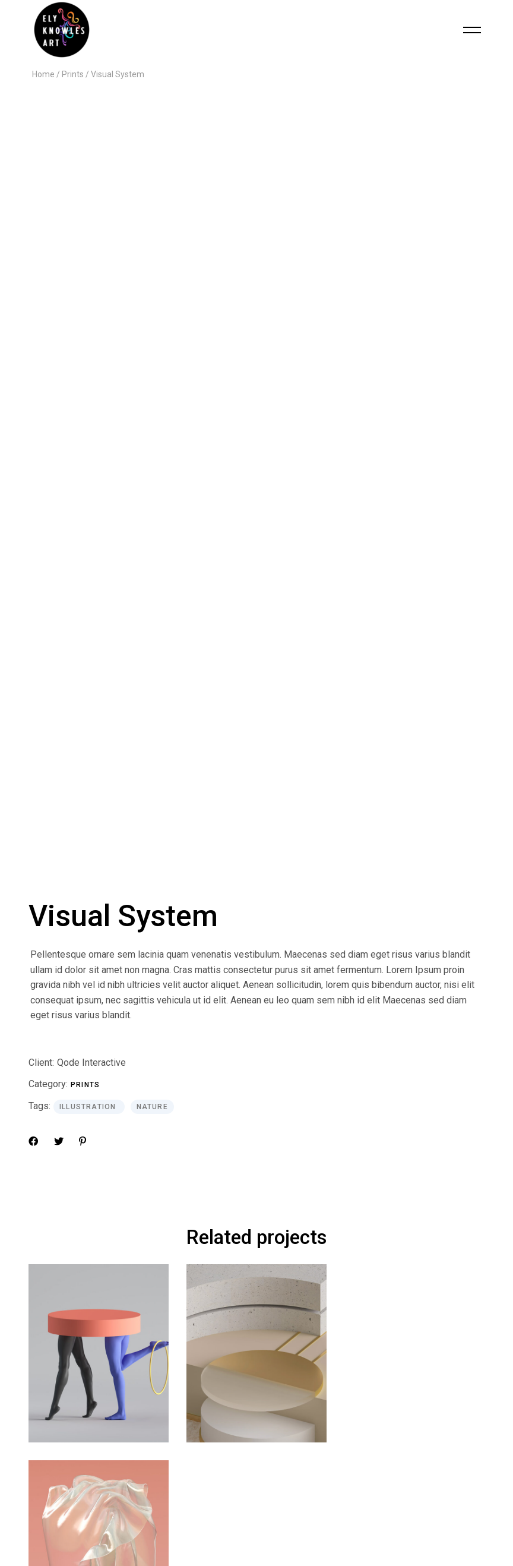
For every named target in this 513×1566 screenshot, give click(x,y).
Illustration (89, 609)
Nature (152, 609)
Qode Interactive (91, 565)
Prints (85, 587)
